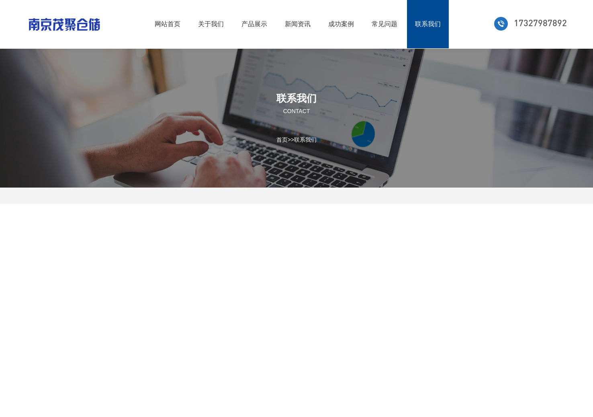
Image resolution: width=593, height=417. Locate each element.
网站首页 (167, 24)
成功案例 (341, 24)
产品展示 (254, 24)
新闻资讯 (298, 24)
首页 (282, 139)
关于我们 (211, 24)
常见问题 (384, 24)
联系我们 (428, 24)
